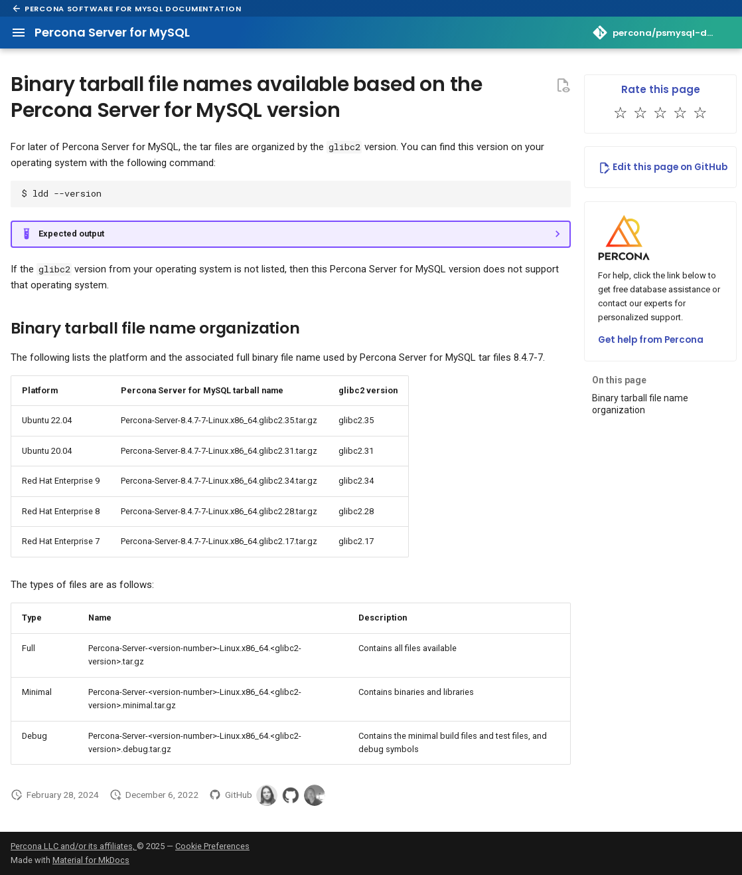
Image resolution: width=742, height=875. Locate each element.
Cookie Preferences (212, 846)
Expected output (71, 234)
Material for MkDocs (90, 860)
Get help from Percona (651, 340)
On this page (619, 380)
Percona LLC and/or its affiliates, (74, 846)
